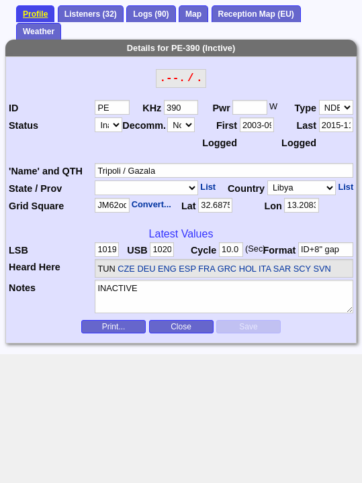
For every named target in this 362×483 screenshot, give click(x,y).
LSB (18, 250)
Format (279, 250)
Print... (114, 326)
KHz (151, 108)
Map (193, 14)
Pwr (221, 108)
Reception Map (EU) (256, 14)
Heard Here (34, 267)
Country (246, 188)
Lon (272, 206)
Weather (38, 31)
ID (13, 108)
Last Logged (298, 134)
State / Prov (35, 188)
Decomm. (144, 125)
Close (181, 326)
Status (23, 125)
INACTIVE (224, 296)
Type (306, 108)
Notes (22, 287)
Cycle (203, 250)
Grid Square (36, 206)
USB (137, 250)
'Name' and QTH (46, 171)
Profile (35, 14)
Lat (188, 206)
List (208, 187)
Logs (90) (151, 14)
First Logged (219, 134)
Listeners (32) (90, 14)
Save (248, 326)
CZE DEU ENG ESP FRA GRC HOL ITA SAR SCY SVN (224, 269)
